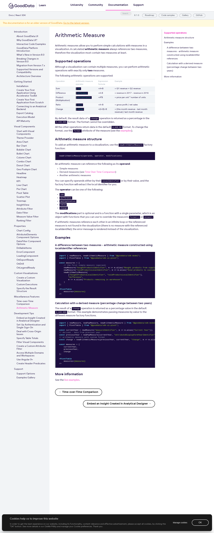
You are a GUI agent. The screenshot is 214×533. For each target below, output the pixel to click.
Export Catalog (25, 113)
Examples (169, 43)
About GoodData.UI (27, 36)
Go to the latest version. (76, 23)
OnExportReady (25, 260)
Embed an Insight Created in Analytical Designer (31, 319)
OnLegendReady (26, 268)
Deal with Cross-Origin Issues (29, 333)
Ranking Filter (24, 221)
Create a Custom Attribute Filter (31, 347)
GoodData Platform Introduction (27, 49)
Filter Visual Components (30, 342)
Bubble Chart (24, 150)
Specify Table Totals (27, 338)
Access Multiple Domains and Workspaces (30, 354)
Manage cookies (180, 530)
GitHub (199, 15)
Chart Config (23, 231)
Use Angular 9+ (25, 360)
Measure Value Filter (28, 217)
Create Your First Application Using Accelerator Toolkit (27, 93)
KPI (18, 181)
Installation (22, 86)
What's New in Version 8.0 (30, 55)
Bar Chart (22, 146)
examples (125, 131)
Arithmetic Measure (27, 308)
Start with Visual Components (25, 132)
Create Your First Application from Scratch (30, 101)
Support (139, 6)
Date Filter (22, 213)
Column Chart (24, 158)
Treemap (21, 201)
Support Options (26, 374)
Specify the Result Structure (27, 290)
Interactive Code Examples (31, 44)
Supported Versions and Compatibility (30, 71)
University (76, 6)
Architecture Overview (29, 76)
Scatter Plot (23, 197)
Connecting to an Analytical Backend (31, 108)
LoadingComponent (27, 256)
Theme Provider (25, 138)
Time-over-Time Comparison (25, 302)
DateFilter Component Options (29, 242)
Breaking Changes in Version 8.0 (28, 60)
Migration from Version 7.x (31, 66)
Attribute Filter (25, 209)
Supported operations (175, 33)
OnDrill (20, 264)
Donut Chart (23, 166)
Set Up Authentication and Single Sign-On (31, 326)
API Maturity (23, 121)
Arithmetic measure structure (179, 38)
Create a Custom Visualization (26, 279)
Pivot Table (23, 193)
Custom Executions (27, 285)
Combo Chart (24, 162)
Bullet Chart (23, 154)
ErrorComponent (26, 252)
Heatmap (22, 177)
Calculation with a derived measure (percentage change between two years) (184, 67)
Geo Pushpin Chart (27, 169)
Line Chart (22, 185)
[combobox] (125, 13)
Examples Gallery (26, 378)
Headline (21, 173)
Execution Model (26, 117)
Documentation (118, 6)
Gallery (185, 15)
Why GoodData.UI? (27, 40)
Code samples (168, 15)
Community (95, 6)
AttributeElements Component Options (28, 236)
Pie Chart (22, 189)
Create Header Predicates (31, 364)
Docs (11, 15)
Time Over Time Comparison (100, 172)
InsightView (23, 205)
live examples (71, 380)
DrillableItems (24, 248)
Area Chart (22, 142)
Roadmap (149, 15)
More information (173, 77)
